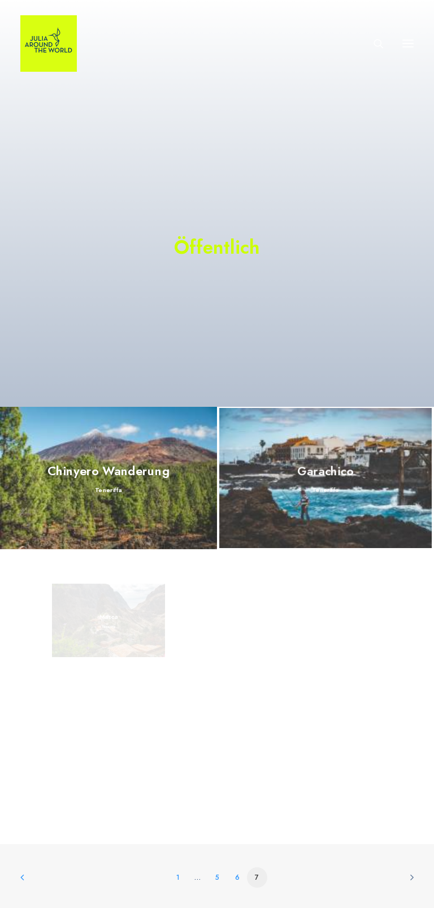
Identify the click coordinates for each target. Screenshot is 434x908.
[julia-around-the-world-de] (48, 43)
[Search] (373, 43)
